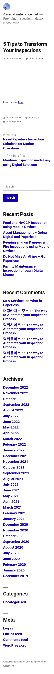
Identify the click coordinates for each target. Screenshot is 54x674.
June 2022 (11, 422)
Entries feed (12, 634)
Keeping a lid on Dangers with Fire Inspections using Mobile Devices (26, 246)
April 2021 (11, 502)
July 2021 (11, 484)
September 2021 (16, 473)
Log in (8, 628)
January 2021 (14, 519)
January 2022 (14, 450)
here (21, 102)
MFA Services (14, 301)
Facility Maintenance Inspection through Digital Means (23, 270)
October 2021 (13, 467)
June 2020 (11, 559)
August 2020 (13, 547)
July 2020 (11, 553)
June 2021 (11, 490)
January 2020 (14, 570)
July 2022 (11, 416)
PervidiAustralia (14, 58)
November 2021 (15, 462)
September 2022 (16, 405)
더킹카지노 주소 (16, 311)
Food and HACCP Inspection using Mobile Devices (25, 225)
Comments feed (15, 640)
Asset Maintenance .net (20, 14)
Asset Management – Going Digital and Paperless (25, 234)
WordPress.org (15, 645)
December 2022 (15, 387)
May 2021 (11, 496)
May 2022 (11, 427)
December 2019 (15, 576)
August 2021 (13, 479)
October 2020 (13, 536)
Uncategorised (13, 121)
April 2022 (11, 433)
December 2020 (15, 524)
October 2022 (13, 399)
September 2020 (16, 542)
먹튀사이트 (12, 325)
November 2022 (15, 393)
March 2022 (12, 439)
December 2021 (15, 456)
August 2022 (13, 410)
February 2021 (14, 513)
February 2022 (14, 444)
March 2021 (12, 507)
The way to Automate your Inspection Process (25, 315)
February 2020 (14, 564)
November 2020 (15, 530)
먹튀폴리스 (12, 339)
